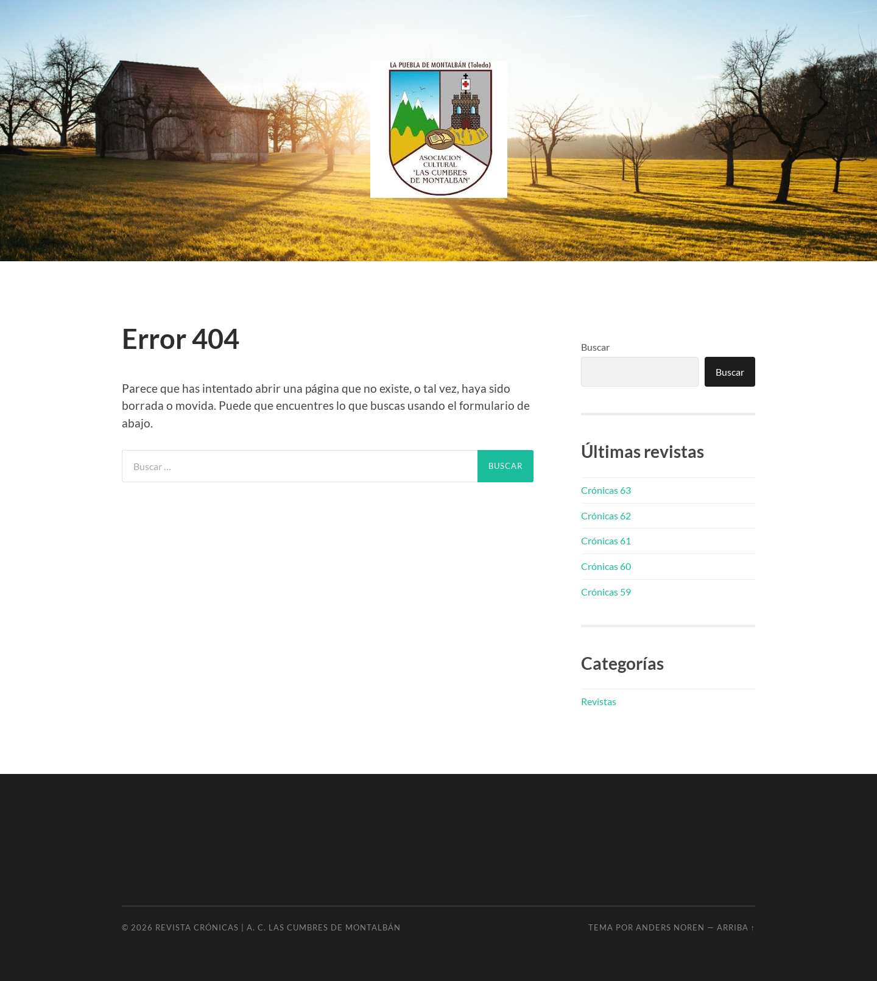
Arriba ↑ (736, 927)
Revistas (598, 701)
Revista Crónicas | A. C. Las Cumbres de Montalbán (278, 927)
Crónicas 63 (606, 490)
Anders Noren (670, 927)
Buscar (595, 347)
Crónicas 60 (606, 566)
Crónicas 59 (606, 591)
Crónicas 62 (606, 515)
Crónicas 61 (606, 540)
